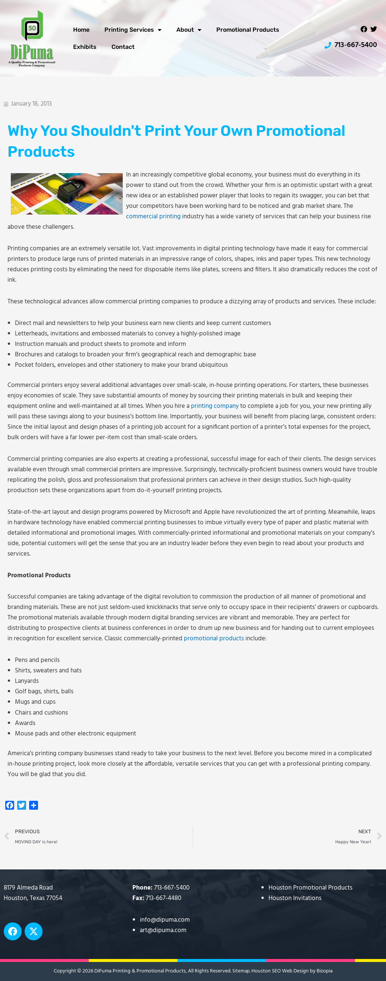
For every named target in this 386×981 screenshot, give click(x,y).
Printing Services (132, 30)
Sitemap (241, 971)
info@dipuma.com (165, 920)
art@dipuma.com (163, 930)
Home (81, 29)
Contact (123, 46)
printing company (215, 406)
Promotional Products (247, 29)
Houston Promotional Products (310, 888)
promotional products (214, 639)
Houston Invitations (295, 898)
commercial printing (153, 217)
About (188, 30)
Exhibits (85, 46)
